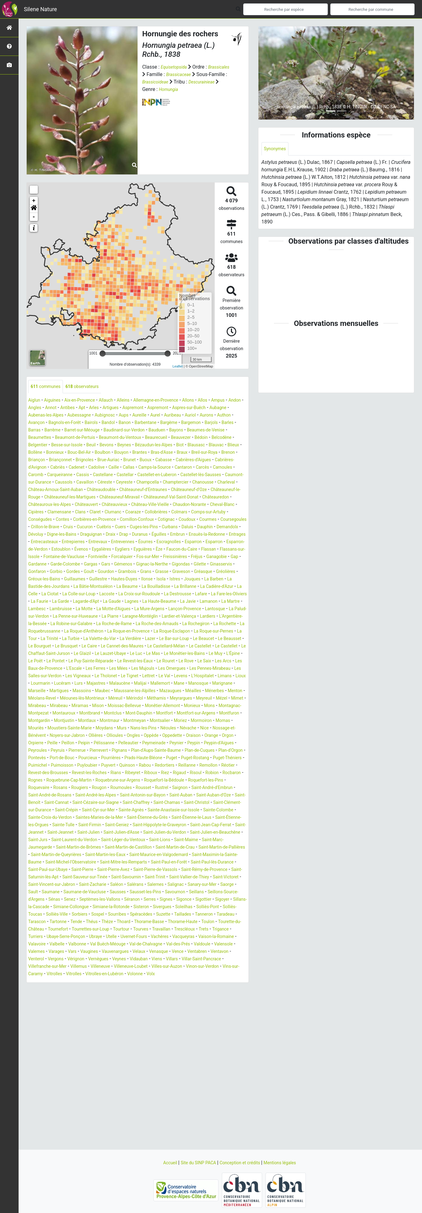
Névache (93, 781)
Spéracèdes (136, 989)
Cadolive (127, 475)
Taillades (183, 989)
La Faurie (226, 624)
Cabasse (184, 468)
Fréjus (228, 580)
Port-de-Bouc (66, 811)
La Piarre (169, 647)
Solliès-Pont (185, 982)
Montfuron (88, 766)
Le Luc (151, 691)
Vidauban (85, 1041)
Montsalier (40, 773)
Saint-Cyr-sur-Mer (108, 870)
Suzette (161, 989)
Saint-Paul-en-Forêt (173, 930)
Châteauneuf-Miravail (78, 513)
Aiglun (35, 401)
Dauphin (77, 550)
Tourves (182, 1004)
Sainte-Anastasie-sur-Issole (194, 870)
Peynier (125, 796)
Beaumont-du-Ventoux (72, 446)
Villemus (37, 1049)
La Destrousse (132, 624)
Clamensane (63, 527)
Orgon (165, 788)
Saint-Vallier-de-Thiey (51, 952)
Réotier (85, 825)
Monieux (232, 751)
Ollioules (37, 788)
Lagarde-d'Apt (60, 632)
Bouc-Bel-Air (68, 460)
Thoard (135, 997)
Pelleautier (70, 796)
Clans (87, 527)
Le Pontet (92, 699)
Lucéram (202, 721)
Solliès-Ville (41, 989)
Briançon (40, 468)
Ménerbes (190, 736)
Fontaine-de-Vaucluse (77, 580)
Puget (191, 811)
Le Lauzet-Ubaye (122, 691)
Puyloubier (132, 818)
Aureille (204, 416)
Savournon (80, 967)
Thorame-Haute (202, 997)
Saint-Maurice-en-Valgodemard (140, 922)
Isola (68, 609)
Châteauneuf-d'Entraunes (58, 505)
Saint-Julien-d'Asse (224, 892)
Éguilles (58, 557)
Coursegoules (67, 542)
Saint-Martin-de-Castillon (55, 915)
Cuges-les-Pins (214, 542)
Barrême (171, 431)
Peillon (220, 788)
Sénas (182, 967)
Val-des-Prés (69, 1027)
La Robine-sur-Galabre (154, 654)
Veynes (63, 1041)
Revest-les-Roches (166, 825)
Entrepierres (210, 557)
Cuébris (168, 542)
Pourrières (122, 811)
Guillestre (202, 602)
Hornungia (206, 89)
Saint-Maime (113, 907)
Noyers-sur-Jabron (192, 781)
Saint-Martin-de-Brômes (213, 907)
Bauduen (89, 438)
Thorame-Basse (164, 997)
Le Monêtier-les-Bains (206, 691)
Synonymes (276, 149)
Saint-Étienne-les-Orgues (75, 885)
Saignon (107, 848)
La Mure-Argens (166, 639)
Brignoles (95, 468)
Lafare (159, 624)
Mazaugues (140, 736)
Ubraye (142, 1012)
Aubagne (64, 416)
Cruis (128, 542)
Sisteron (110, 982)
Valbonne (158, 1019)
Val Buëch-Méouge (193, 1019)
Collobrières (173, 527)
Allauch (116, 401)
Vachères (215, 1012)
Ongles (58, 788)
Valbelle (135, 1019)
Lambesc (38, 639)
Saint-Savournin (198, 945)
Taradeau (231, 989)
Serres (77, 974)
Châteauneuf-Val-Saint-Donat (137, 513)
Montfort (225, 758)
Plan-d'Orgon (213, 803)
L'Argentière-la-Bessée (101, 654)
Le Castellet (187, 684)
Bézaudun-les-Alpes (130, 453)
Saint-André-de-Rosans (196, 848)
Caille (147, 475)
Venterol (185, 1034)
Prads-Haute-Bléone (159, 811)
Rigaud (49, 833)
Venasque (93, 1034)
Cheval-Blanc (213, 520)
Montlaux (170, 766)
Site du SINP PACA (194, 1163)
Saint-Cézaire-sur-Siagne (75, 863)
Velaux (70, 1034)
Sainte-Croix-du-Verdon (77, 878)
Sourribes (108, 989)
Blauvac (200, 453)
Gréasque (82, 602)
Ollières (224, 781)
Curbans (37, 550)
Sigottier (138, 974)
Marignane (182, 729)
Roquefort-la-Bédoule (71, 840)
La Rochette (124, 662)
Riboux (236, 825)
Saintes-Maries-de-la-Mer (133, 878)
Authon (96, 423)
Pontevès (38, 811)
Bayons (111, 438)
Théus (100, 997)
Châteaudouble (228, 498)
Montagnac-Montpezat (70, 758)
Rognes (130, 833)
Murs (229, 773)
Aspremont (183, 408)
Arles (139, 408)
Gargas (139, 587)
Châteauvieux (90, 520)
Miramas (105, 751)
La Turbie (225, 669)
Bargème (67, 431)
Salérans (234, 952)
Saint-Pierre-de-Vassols (196, 937)
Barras (151, 431)
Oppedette (102, 788)
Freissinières (204, 580)
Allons (210, 401)
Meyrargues (182, 743)
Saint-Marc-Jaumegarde (157, 907)
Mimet (35, 751)
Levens (89, 721)
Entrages (148, 557)
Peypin (144, 796)
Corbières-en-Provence (122, 535)
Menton (212, 736)
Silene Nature (40, 9)
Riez (32, 833)
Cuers (187, 542)
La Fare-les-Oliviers (191, 624)
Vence (114, 1034)
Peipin (238, 788)
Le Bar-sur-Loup (125, 676)
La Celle (177, 617)
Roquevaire (155, 840)
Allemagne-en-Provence (173, 401)
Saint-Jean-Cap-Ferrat (78, 892)
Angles (73, 408)
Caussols (141, 490)
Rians (197, 825)
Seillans (104, 967)
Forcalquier (143, 580)
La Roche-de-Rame (202, 654)
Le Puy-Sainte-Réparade (132, 699)
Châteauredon (187, 513)
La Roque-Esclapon (96, 669)
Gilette (60, 594)
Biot (159, 453)
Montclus (167, 758)
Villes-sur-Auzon (138, 1049)
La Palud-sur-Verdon (77, 647)
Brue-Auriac (122, 468)
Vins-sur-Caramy (220, 1049)
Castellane (158, 483)
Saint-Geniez (179, 885)
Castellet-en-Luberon (220, 483)
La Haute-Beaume (143, 632)
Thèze (117, 997)
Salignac (60, 960)
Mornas (111, 773)
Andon (55, 408)
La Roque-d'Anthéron (211, 662)
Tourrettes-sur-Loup (125, 1004)
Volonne (129, 1056)
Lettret (53, 721)
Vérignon (230, 1034)
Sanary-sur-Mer (90, 960)
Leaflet (178, 366)
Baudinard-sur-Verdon (52, 438)
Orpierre (184, 788)
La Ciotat (199, 617)
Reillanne (38, 825)
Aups (186, 416)
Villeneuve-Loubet (96, 1049)
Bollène (238, 453)
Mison (125, 751)
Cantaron (226, 475)
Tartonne (62, 997)
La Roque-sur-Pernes (144, 669)
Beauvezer (141, 446)
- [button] (34, 217)
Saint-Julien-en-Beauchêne (113, 900)
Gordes (151, 594)
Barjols (115, 431)
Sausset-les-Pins (46, 967)
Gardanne (79, 587)
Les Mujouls (225, 706)
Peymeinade (99, 796)
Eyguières (132, 572)
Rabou (198, 818)
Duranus (37, 557)
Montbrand (141, 758)
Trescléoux (232, 1004)
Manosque (154, 729)
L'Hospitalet (114, 721)
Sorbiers (66, 989)
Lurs (221, 721)
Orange (146, 788)
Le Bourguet (218, 676)
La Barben (127, 609)
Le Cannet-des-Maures (98, 684)
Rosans (179, 840)
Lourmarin (178, 721)
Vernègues (40, 1041)
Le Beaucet (158, 676)
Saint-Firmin (148, 885)
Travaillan (205, 1004)
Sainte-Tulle (118, 885)
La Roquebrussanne (162, 662)
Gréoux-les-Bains (141, 602)
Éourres (93, 565)
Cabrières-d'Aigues (218, 468)
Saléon (213, 952)
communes (48, 387)
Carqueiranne (109, 483)
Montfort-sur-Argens (50, 766)
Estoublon (39, 572)
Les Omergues (44, 714)
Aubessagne (136, 416)
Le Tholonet (213, 714)
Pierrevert (62, 803)
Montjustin (144, 766)
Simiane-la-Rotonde (75, 982)
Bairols (179, 423)
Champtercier (73, 498)
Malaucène (66, 729)
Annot (91, 408)
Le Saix (51, 706)
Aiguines (55, 401)
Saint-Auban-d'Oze (174, 855)
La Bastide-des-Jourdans (169, 609)
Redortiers (220, 818)
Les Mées (197, 706)
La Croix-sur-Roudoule (88, 624)
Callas (164, 475)
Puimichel (76, 818)
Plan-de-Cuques (177, 803)
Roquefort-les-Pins (118, 840)
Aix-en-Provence (86, 401)
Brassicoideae (189, 82)
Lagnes (112, 632)
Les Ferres (171, 706)
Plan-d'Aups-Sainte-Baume (128, 803)
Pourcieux (96, 811)
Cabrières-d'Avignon (50, 475)
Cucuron (147, 542)
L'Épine (49, 699)
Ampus (36, 408)
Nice (112, 781)
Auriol (58, 423)
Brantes (136, 460)
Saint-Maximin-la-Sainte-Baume (212, 922)
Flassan (206, 572)
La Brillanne (109, 617)
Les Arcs (72, 706)
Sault (136, 960)
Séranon (57, 974)
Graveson (57, 602)
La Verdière (75, 676)
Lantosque (39, 647)
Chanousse (104, 498)
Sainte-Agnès (145, 870)
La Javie (176, 632)
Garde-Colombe (111, 587)
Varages (167, 1027)
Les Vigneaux (181, 714)
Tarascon (38, 997)
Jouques (102, 609)
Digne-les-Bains (157, 550)
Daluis (57, 550)
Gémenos (176, 587)
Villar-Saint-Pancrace (156, 1041)
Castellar (183, 483)
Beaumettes (183, 438)
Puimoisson (104, 818)
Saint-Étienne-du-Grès (188, 878)
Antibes (110, 408)
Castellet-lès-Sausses (51, 490)
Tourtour (160, 1004)
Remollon (62, 825)
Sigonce (116, 974)
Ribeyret (216, 825)
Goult (169, 594)
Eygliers (108, 572)
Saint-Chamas (155, 863)
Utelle (160, 1012)
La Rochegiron (91, 662)
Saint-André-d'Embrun (144, 848)
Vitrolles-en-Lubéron (94, 1056)
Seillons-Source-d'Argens (144, 967)
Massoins (39, 736)
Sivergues (133, 982)
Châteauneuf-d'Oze (110, 505)
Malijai (89, 729)
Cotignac (204, 535)
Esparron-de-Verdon (206, 565)
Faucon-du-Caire (176, 572)
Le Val (71, 721)
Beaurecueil (113, 446)
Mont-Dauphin (196, 758)
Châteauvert (57, 520)
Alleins (135, 401)
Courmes (38, 542)
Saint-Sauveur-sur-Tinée (151, 945)
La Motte (92, 639)
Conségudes (60, 535)
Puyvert (156, 818)
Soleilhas (158, 982)
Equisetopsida (176, 67)
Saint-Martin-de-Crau (109, 915)
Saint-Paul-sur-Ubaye (73, 937)
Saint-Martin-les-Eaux (78, 922)
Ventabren (136, 1034)
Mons (34, 758)
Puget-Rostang (218, 811)
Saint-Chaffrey (121, 863)
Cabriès (84, 475)
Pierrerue (38, 803)
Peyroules (205, 796)
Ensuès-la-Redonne (113, 557)
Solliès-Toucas (218, 982)
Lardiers (64, 654)
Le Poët (69, 699)
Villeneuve (62, 1049)
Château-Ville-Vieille (130, 520)
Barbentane (41, 431)
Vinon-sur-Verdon (179, 1049)
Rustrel (86, 848)
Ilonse (52, 609)
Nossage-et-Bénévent (144, 781)
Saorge (119, 960)
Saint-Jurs (158, 900)
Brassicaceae (206, 74)
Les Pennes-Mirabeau (87, 714)
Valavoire (113, 1019)
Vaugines (204, 1027)
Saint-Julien (187, 892)
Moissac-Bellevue (155, 751)
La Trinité (201, 669)
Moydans (210, 773)
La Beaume (43, 617)
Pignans (86, 803)
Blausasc (178, 453)
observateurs (89, 387)
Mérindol (129, 743)
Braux (184, 460)
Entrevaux (39, 565)
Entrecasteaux (177, 557)
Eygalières (85, 572)
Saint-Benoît (211, 855)
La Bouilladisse (76, 617)
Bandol (198, 423)
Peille (203, 788)
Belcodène (187, 446)
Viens (106, 1041)
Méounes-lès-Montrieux (70, 743)
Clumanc (124, 527)
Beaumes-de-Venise (145, 438)
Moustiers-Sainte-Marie (170, 773)
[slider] (102, 353)
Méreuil (107, 743)
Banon (217, 423)
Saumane (156, 960)
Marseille (208, 729)
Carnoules (58, 483)
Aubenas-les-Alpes (97, 416)
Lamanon (199, 632)
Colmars (199, 527)
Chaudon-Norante (175, 520)
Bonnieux (41, 460)
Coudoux (227, 535)
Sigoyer (159, 974)
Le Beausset (188, 676)
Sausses (232, 960)
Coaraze (147, 527)
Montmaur (196, 766)
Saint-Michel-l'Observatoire (60, 930)
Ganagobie (40, 587)
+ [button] (34, 201)
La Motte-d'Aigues (125, 639)
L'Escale (147, 706)
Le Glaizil (90, 691)
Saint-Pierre (112, 937)
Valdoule (96, 1027)
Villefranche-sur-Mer (205, 1041)
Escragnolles (119, 565)
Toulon (231, 997)
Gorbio (132, 594)
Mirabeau (56, 751)
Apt (126, 408)
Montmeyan (225, 766)
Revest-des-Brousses (119, 825)
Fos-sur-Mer (173, 580)
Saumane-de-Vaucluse (194, 960)
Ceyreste (209, 490)
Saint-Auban (136, 855)
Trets (33, 1012)
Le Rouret (217, 699)
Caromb (82, 483)
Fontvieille (116, 580)
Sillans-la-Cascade (191, 974)
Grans (233, 594)
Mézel (228, 743)
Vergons (207, 1034)
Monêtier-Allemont (198, 751)
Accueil (161, 1163)
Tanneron (206, 989)
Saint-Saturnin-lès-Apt (97, 945)
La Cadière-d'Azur (145, 617)
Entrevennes (67, 565)
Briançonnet (67, 468)
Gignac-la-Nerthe (209, 587)
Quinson (178, 818)
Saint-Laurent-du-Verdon (199, 900)
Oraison (126, 788)
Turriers (74, 1012)
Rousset (66, 848)
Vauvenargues (43, 1034)
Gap (60, 587)
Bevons (76, 453)
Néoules (71, 781)
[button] (34, 209)
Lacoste (52, 624)
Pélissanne (43, 796)
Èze (150, 572)
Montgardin (116, 766)
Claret (104, 527)
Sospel (87, 989)
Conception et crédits (242, 1163)
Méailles (165, 736)
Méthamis (154, 743)
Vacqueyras (41, 1019)
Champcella (41, 498)
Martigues (233, 729)
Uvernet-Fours (186, 1012)
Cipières (37, 527)
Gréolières (108, 602)
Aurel (221, 416)
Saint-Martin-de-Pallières (163, 915)
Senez (199, 967)
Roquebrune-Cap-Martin (169, 833)
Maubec (62, 736)
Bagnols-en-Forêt (149, 423)
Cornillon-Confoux (171, 535)
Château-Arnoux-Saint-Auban (176, 498)
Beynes (96, 453)
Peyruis (227, 796)
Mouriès (132, 773)
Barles (134, 431)
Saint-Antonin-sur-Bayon (93, 855)
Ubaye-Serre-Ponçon (109, 1012)
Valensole (120, 1027)
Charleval (130, 498)
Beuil (59, 453)
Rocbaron (107, 833)
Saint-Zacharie (186, 952)
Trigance (52, 1012)
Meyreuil (208, 743)
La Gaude (89, 632)
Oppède (78, 788)
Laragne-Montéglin (203, 647)
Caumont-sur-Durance (103, 490)
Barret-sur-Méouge (205, 431)
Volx (146, 1056)
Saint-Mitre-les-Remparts (120, 930)
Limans (139, 721)
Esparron (147, 565)
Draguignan (190, 550)
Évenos (62, 572)
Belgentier (214, 446)
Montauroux (112, 758)
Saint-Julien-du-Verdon (56, 900)
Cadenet (105, 475)
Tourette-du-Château (50, 1004)
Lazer (98, 676)
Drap (227, 550)
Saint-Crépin (72, 870)
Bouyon (116, 460)
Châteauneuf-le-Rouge (159, 505)
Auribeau (38, 423)
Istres (83, 609)
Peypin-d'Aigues (173, 796)
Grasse (36, 602)
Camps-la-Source (193, 475)
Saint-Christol (189, 863)
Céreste (187, 490)
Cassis (135, 483)
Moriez (63, 773)
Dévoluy (127, 550)
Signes (95, 974)
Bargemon (92, 431)
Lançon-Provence (206, 639)
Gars (156, 587)
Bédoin (164, 446)
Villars (123, 1041)
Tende (82, 997)
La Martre (224, 632)
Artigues (158, 408)
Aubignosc (165, 416)
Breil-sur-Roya (210, 460)
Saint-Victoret (93, 952)
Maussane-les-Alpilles (99, 736)
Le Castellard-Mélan (149, 684)
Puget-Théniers (45, 818)
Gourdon (188, 594)
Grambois (212, 594)
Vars (185, 1027)
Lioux (157, 721)
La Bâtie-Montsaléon (223, 609)
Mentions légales (287, 1163)
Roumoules (40, 848)
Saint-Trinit (231, 945)
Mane (133, 729)
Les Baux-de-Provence (110, 706)
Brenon (237, 460)
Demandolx (102, 550)
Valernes (144, 1027)
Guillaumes (176, 602)
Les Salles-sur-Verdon (139, 714)
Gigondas (38, 594)
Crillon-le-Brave (102, 542)
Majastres (39, 729)
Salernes (37, 960)
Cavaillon (166, 490)
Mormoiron (86, 773)
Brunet (145, 468)
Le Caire (61, 684)
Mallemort (111, 729)
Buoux (164, 468)
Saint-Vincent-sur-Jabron (139, 952)
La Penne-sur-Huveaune (129, 647)
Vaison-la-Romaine (78, 1019)
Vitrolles (37, 1056)
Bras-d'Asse (162, 460)
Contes (85, 535)
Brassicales (154, 74)
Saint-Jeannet (121, 892)
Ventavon (162, 1034)
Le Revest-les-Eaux (183, 699)
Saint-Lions (83, 907)
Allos (226, 401)
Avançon (117, 423)
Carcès (36, 483)
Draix (212, 550)
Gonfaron (111, 594)
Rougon (223, 840)
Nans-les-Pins (43, 781)
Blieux (219, 453)
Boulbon (95, 460)
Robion (85, 833)
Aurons (76, 423)
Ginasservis (84, 594)
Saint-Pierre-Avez (147, 937)
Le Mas (170, 691)
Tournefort (88, 1004)
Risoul (67, 833)
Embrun (79, 557)
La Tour (178, 669)
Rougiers (201, 840)
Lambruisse (65, 639)
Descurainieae (157, 89)
